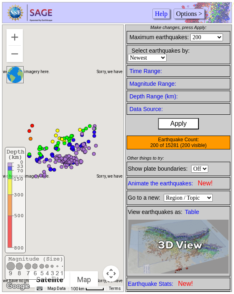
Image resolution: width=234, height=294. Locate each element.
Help (161, 13)
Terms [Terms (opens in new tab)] (115, 288)
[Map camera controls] (111, 273)
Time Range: (145, 71)
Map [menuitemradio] (84, 279)
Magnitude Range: (152, 83)
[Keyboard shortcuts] (39, 289)
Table (192, 212)
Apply (178, 123)
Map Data (56, 288)
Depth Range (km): (153, 96)
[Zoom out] (15, 54)
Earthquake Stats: (160, 283)
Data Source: (146, 109)
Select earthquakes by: (160, 50)
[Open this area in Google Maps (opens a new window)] (17, 286)
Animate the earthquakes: (170, 183)
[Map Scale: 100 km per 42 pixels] (87, 289)
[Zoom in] (15, 37)
